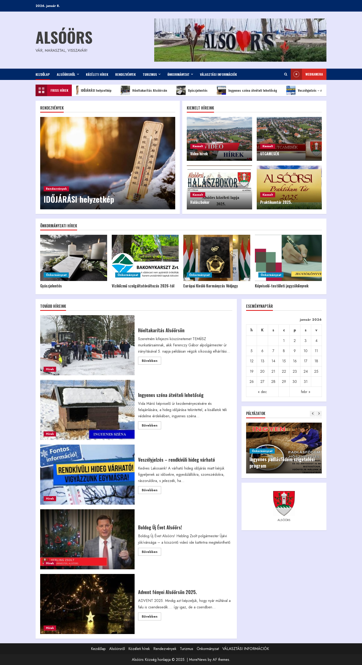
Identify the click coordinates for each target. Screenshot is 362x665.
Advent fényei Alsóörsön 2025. (87, 604)
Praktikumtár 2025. (276, 202)
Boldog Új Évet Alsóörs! (87, 539)
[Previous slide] (313, 414)
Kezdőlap (43, 74)
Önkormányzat (178, 74)
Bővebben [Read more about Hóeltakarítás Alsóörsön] (151, 361)
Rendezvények (125, 74)
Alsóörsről (66, 74)
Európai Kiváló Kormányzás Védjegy (210, 286)
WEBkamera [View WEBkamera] (307, 74)
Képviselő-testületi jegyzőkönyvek (281, 286)
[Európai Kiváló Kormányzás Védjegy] (216, 258)
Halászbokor (200, 202)
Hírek (50, 369)
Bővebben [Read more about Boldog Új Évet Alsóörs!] (151, 552)
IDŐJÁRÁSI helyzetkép (93, 90)
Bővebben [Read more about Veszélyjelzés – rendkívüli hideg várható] (151, 491)
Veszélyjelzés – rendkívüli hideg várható (87, 475)
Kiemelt (198, 146)
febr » (305, 391)
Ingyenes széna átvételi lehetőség (250, 90)
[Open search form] (285, 74)
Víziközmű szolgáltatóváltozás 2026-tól (143, 286)
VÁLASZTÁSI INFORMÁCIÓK (218, 74)
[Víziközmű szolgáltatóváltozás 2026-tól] (145, 258)
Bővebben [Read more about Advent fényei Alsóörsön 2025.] (151, 617)
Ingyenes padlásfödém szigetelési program (282, 462)
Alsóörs (64, 37)
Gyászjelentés (195, 90)
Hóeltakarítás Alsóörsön (147, 90)
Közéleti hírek (97, 74)
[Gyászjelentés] (73, 258)
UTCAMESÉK (269, 153)
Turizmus (150, 74)
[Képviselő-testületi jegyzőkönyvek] (288, 258)
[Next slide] (319, 414)
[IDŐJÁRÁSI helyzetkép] (107, 163)
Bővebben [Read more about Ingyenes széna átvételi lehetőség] (151, 426)
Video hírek (199, 153)
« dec (262, 391)
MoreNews (198, 659)
